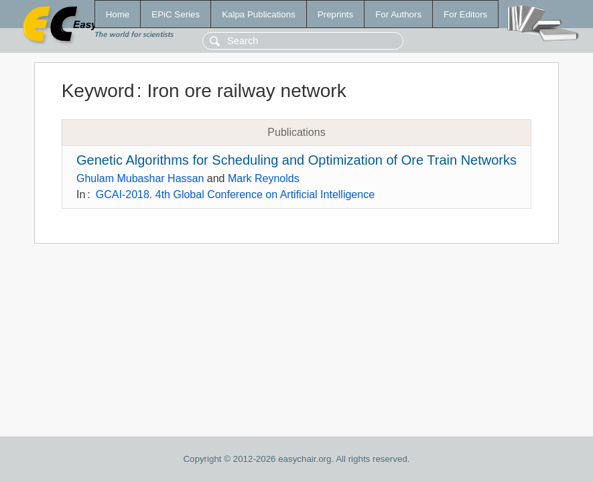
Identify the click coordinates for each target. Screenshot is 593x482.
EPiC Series (175, 14)
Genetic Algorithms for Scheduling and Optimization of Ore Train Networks (296, 160)
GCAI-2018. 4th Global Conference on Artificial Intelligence (235, 194)
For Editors (465, 14)
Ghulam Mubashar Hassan (140, 178)
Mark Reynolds (264, 178)
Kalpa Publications (258, 14)
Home (118, 14)
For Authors (398, 14)
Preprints (335, 14)
